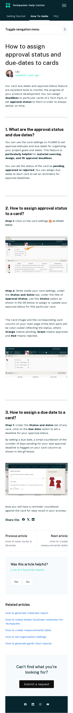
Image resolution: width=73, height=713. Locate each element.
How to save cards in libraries (18, 543)
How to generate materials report (26, 613)
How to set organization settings (25, 636)
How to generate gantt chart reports (28, 643)
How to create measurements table (54, 543)
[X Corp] (28, 519)
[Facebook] (23, 519)
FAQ (56, 16)
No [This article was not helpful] (28, 581)
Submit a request (36, 684)
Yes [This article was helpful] (16, 581)
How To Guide (39, 16)
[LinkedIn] (33, 519)
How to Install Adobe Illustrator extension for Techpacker (34, 621)
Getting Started (16, 16)
